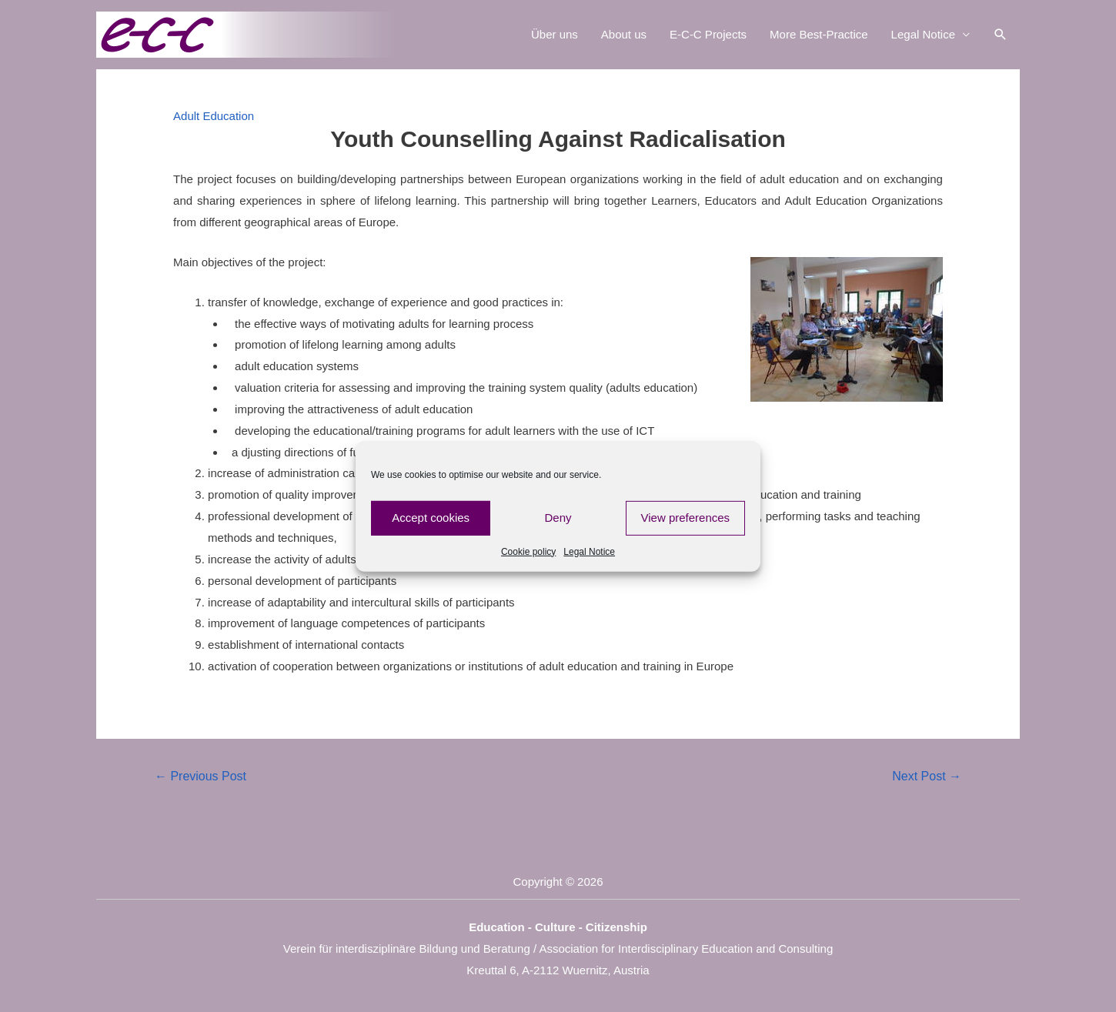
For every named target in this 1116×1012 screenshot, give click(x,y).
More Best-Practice (819, 34)
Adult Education (213, 115)
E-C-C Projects (708, 34)
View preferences (685, 517)
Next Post (926, 776)
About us (624, 34)
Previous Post (200, 776)
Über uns (554, 34)
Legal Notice (589, 551)
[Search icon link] (1000, 34)
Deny (557, 517)
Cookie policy (528, 551)
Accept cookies (430, 517)
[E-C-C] (250, 33)
